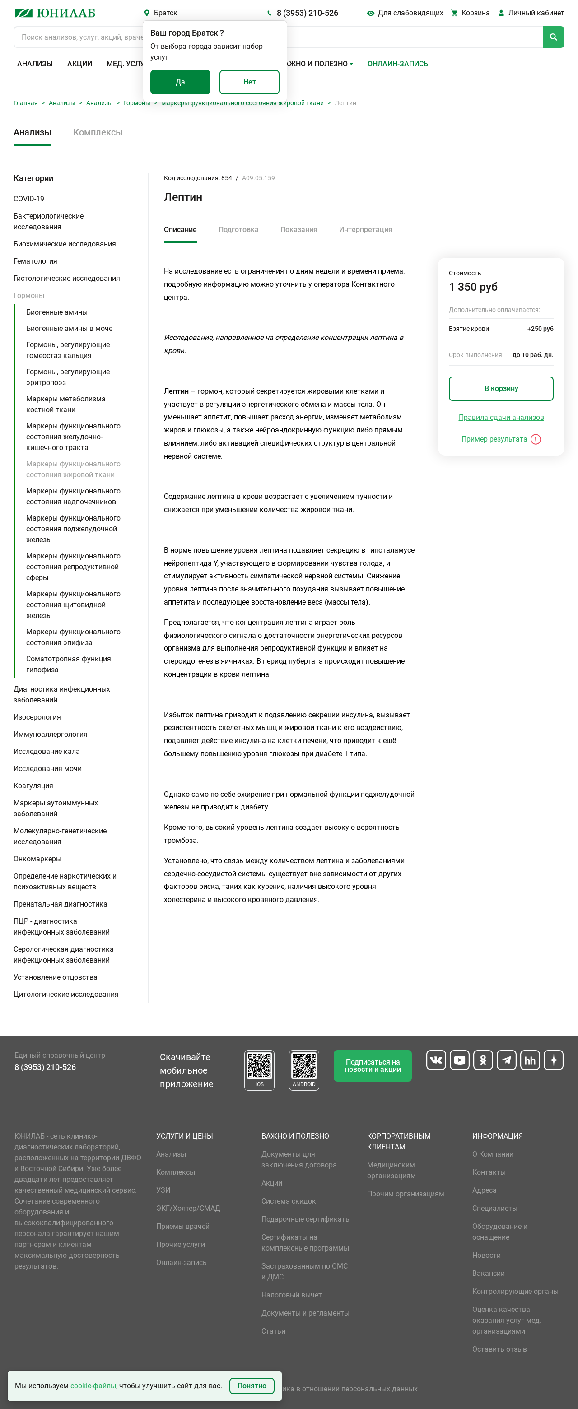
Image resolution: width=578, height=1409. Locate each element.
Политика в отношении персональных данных (339, 1389)
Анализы (35, 64)
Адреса (484, 1190)
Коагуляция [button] (33, 785)
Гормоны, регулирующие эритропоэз (68, 377)
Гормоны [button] (29, 295)
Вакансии (488, 1273)
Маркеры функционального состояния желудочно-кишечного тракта (73, 437)
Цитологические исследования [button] (66, 994)
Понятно (252, 1385)
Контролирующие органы (515, 1291)
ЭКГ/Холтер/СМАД (188, 1208)
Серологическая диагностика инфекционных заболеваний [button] (64, 954)
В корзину (501, 388)
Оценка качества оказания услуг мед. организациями (506, 1320)
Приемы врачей (183, 1226)
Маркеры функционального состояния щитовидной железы (73, 605)
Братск (165, 13)
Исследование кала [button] (47, 751)
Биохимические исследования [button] (65, 244)
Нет (249, 82)
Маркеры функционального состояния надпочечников (73, 496)
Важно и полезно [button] (314, 64)
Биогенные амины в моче (69, 328)
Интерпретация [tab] (365, 229)
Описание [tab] (180, 229)
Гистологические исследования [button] (67, 278)
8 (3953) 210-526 (307, 13)
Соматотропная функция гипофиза (68, 664)
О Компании (492, 1154)
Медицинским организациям (391, 1170)
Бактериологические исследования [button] (49, 221)
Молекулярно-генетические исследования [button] (60, 836)
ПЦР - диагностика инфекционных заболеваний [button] (62, 926)
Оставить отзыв (499, 1349)
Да (180, 82)
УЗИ (163, 1190)
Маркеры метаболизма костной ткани (66, 404)
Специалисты (494, 1208)
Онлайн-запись (398, 64)
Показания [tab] (298, 229)
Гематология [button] (35, 261)
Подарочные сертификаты (306, 1219)
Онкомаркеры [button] (37, 859)
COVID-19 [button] (29, 199)
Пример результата (494, 439)
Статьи (273, 1331)
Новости (486, 1255)
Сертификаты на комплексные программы (305, 1242)
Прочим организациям (405, 1194)
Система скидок (288, 1201)
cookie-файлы (93, 1385)
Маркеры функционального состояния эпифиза (73, 637)
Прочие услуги (180, 1244)
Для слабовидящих (410, 13)
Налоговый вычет (291, 1295)
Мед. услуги (130, 64)
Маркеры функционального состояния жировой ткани (242, 103)
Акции (79, 64)
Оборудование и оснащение (499, 1232)
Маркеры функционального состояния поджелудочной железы (73, 529)
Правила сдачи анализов (501, 417)
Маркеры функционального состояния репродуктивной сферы (73, 567)
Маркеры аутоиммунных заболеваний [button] (56, 808)
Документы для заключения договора (299, 1159)
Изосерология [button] (37, 717)
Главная (26, 103)
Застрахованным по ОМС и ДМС (304, 1271)
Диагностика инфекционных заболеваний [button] (62, 694)
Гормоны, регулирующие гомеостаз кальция (68, 350)
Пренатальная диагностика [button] (60, 904)
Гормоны (136, 103)
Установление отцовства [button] (56, 977)
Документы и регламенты (305, 1313)
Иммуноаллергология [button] (51, 734)
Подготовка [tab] (239, 229)
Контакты (489, 1172)
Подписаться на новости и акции (373, 1066)
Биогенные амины (57, 312)
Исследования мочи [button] (48, 768)
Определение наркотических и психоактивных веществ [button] (65, 881)
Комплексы (98, 132)
